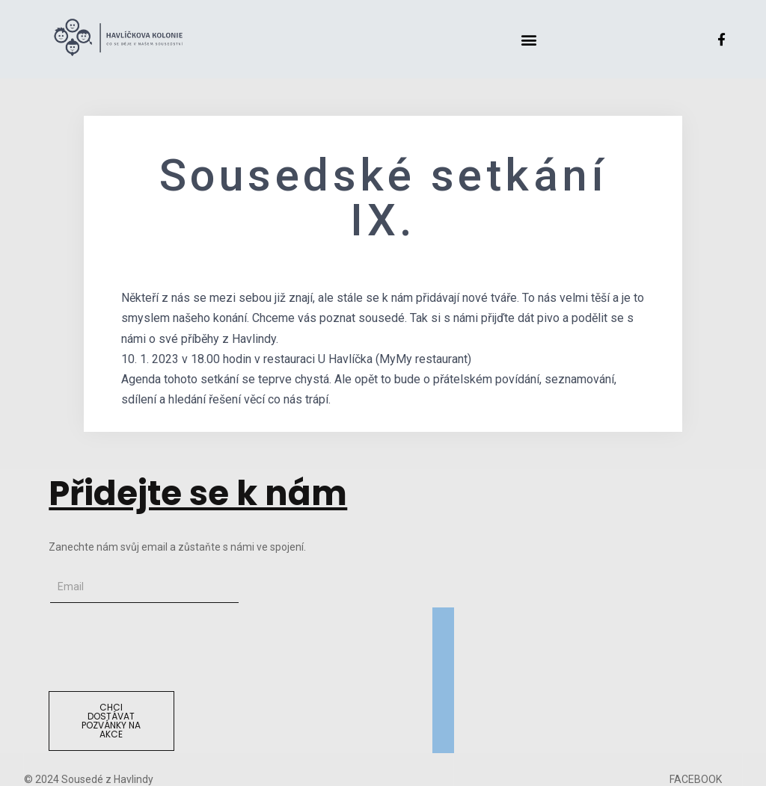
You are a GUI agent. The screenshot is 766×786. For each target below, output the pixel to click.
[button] (528, 39)
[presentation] (162, 647)
